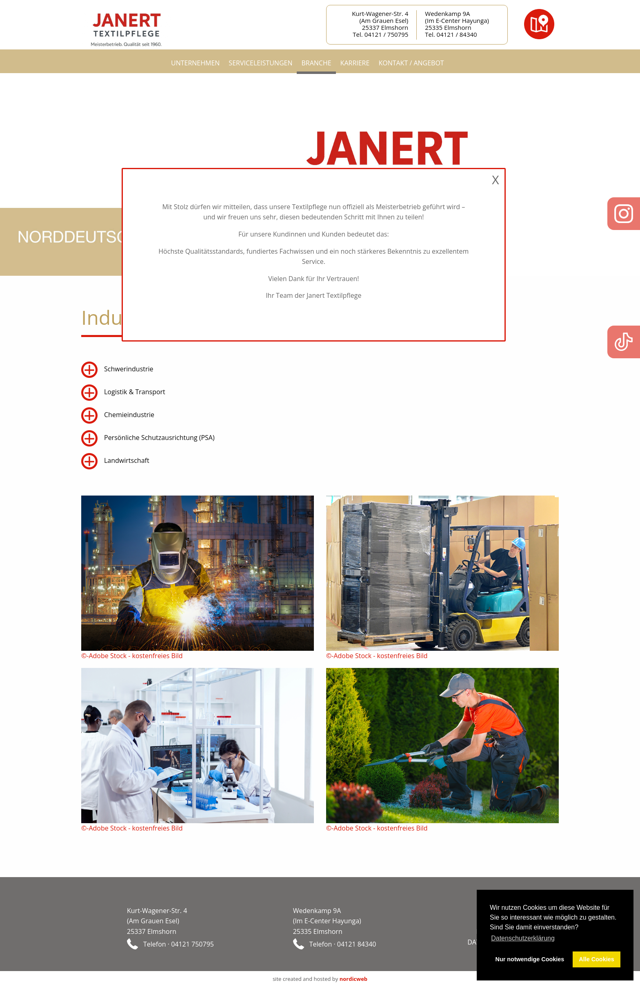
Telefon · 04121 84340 (342, 943)
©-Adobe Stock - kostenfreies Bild (132, 655)
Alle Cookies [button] (596, 959)
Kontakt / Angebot (411, 62)
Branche (316, 62)
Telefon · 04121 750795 (178, 943)
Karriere (355, 62)
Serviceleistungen (260, 62)
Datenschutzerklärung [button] (523, 938)
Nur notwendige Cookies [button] (530, 959)
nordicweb (353, 979)
